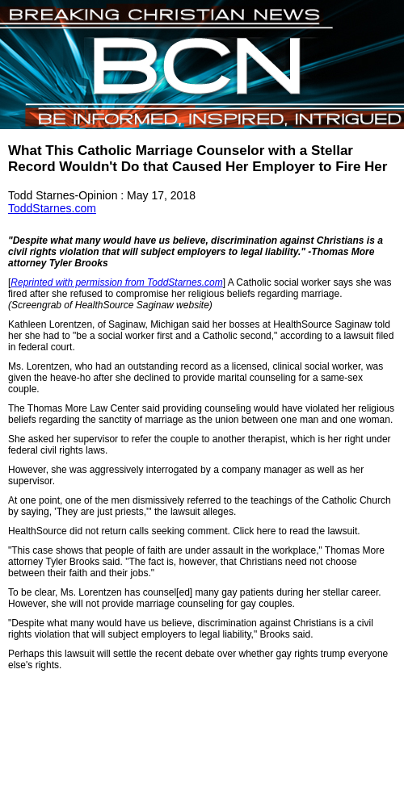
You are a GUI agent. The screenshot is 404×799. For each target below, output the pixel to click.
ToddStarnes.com (52, 208)
